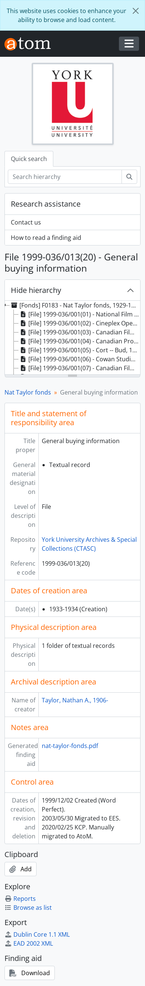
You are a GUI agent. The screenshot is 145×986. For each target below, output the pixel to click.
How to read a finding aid (46, 238)
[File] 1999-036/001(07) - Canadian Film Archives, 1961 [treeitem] (79, 368)
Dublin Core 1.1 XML (37, 934)
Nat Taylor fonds (27, 392)
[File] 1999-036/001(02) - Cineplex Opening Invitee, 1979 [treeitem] (79, 323)
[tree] (72, 338)
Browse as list (28, 907)
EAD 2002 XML (28, 943)
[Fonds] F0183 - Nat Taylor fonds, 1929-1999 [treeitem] (75, 305)
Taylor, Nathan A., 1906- (75, 700)
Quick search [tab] (29, 159)
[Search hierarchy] (65, 177)
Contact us (26, 222)
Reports (20, 898)
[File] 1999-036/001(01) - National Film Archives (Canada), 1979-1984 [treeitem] (79, 314)
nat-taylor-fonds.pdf (70, 746)
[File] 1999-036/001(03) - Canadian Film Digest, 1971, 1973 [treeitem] (79, 332)
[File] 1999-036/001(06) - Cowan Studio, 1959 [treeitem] (79, 359)
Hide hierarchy (36, 290)
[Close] (136, 10)
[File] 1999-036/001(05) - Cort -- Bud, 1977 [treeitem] (79, 350)
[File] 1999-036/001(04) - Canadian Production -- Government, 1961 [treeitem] (79, 341)
